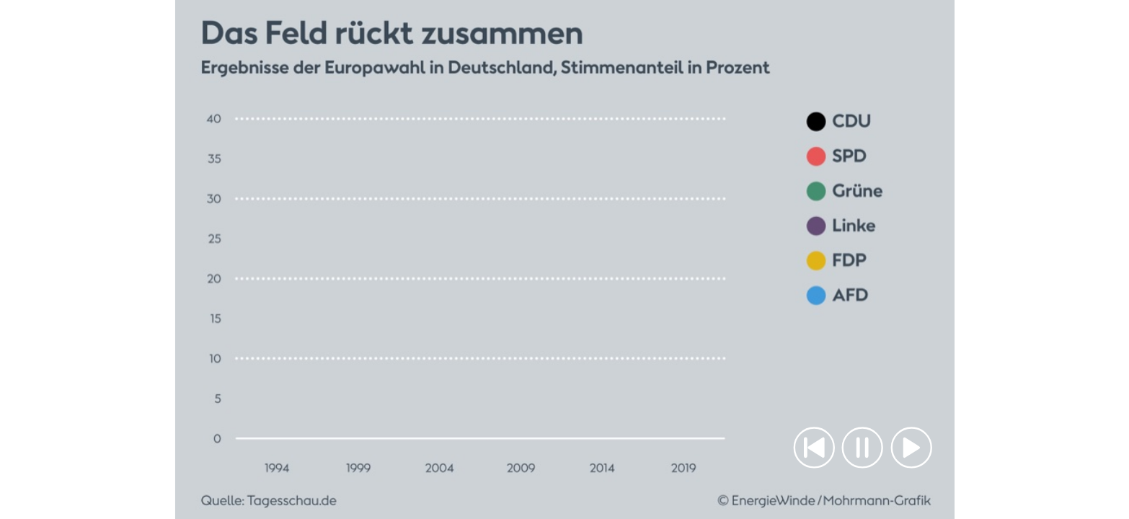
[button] (814, 447)
